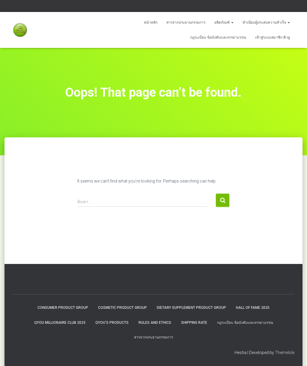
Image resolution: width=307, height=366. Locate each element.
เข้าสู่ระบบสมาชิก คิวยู (272, 37)
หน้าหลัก (150, 22)
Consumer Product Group (62, 308)
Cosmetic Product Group (122, 308)
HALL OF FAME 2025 (253, 308)
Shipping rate (194, 323)
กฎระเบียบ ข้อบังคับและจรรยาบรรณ (218, 37)
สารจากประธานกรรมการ (185, 22)
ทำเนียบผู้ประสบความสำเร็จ (266, 22)
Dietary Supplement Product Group (191, 308)
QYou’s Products (112, 323)
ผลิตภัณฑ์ (224, 22)
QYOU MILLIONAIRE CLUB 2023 (59, 323)
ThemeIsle (284, 352)
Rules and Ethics (155, 323)
